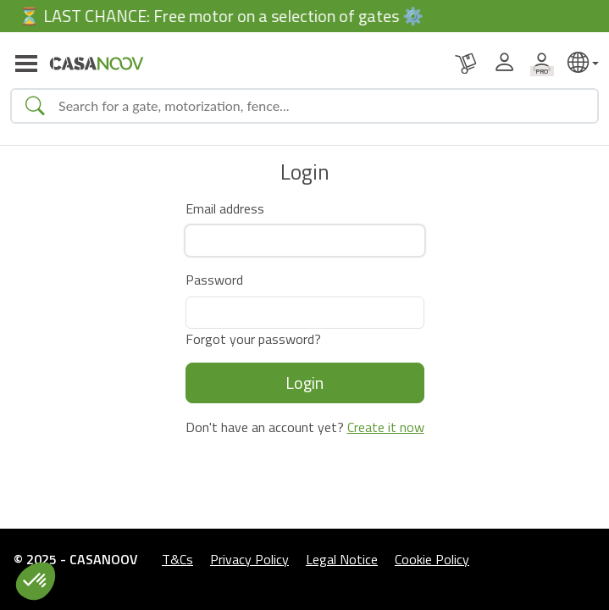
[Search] (321, 106)
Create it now (385, 427)
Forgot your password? (253, 339)
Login (304, 382)
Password (214, 279)
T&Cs (177, 559)
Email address (224, 208)
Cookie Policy (432, 559)
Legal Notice (342, 559)
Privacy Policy (249, 559)
